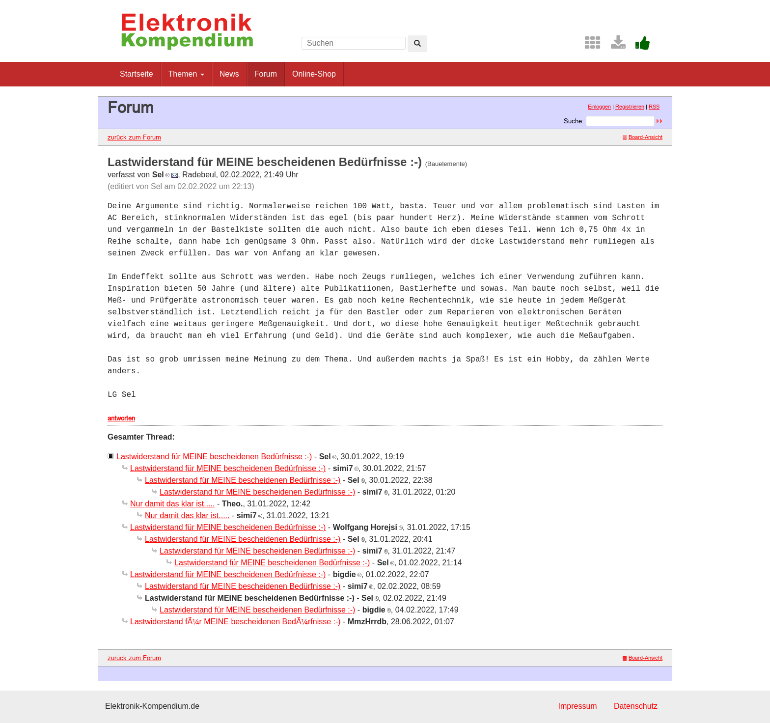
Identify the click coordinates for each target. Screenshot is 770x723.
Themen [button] (186, 74)
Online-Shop (314, 74)
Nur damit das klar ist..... (172, 504)
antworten (121, 418)
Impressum (577, 706)
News (229, 74)
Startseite (136, 74)
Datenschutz (636, 706)
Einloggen (599, 106)
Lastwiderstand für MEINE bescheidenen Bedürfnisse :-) (214, 456)
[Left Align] (417, 43)
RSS (654, 106)
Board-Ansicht (642, 137)
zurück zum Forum (134, 137)
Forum (265, 74)
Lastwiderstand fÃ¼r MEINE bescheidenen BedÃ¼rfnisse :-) (235, 621)
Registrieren (629, 106)
